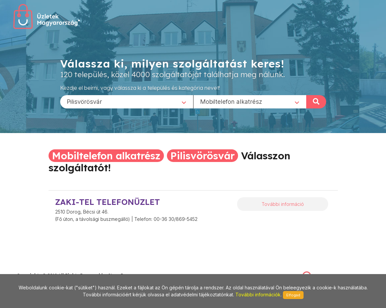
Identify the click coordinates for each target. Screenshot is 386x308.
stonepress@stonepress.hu (43, 267)
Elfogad (293, 295)
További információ (283, 204)
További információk (258, 294)
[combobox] (126, 101)
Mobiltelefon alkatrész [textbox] (231, 101)
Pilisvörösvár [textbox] (84, 101)
